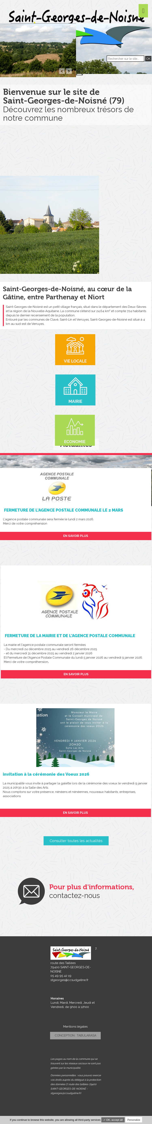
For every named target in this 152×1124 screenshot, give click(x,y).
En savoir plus (75, 536)
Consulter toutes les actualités (76, 841)
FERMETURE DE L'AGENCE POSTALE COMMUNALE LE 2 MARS (63, 510)
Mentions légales (75, 1026)
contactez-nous (74, 895)
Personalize (133, 1120)
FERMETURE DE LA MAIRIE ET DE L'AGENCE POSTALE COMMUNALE (69, 635)
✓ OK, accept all (113, 1119)
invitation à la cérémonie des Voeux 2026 (46, 774)
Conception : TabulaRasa (75, 1035)
